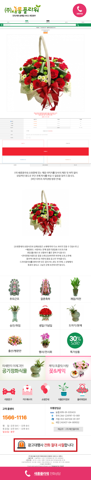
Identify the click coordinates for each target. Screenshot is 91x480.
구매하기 (45, 151)
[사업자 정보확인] (45, 464)
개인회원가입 (27, 22)
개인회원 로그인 (23, 159)
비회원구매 (68, 143)
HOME (37, 27)
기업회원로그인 (68, 159)
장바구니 (66, 22)
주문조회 (83, 22)
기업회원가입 (48, 22)
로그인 (8, 22)
